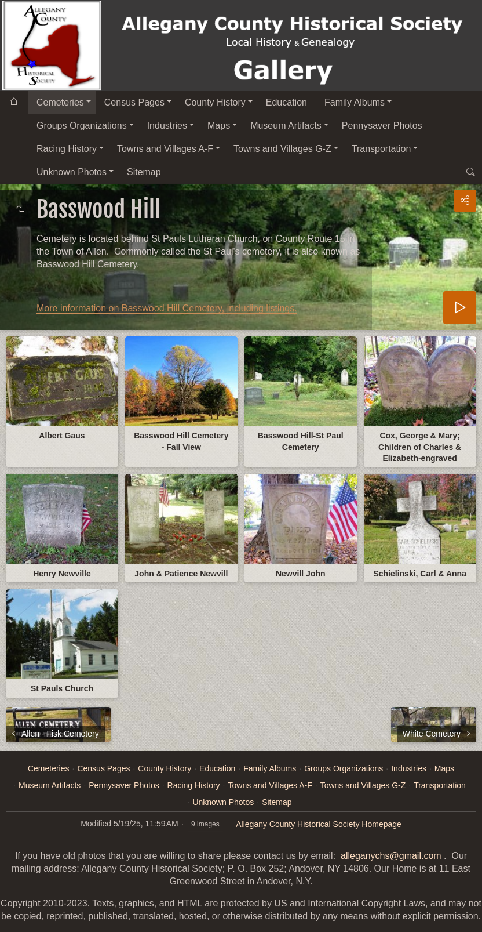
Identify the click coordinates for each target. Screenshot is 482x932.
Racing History (66, 149)
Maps (218, 125)
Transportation (381, 149)
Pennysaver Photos (382, 125)
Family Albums (354, 102)
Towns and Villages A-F (165, 149)
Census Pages (134, 102)
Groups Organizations (81, 125)
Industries (167, 125)
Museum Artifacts (286, 125)
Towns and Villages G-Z (282, 149)
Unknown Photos (71, 172)
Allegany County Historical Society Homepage (318, 824)
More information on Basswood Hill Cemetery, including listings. (166, 308)
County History (215, 102)
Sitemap (144, 172)
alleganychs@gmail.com (391, 856)
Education (286, 102)
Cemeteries (60, 102)
